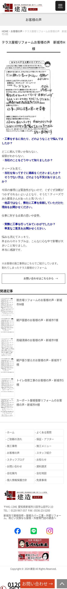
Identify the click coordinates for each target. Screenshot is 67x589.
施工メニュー (43, 446)
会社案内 (12, 473)
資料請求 (41, 466)
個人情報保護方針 (17, 480)
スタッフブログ (15, 459)
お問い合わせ (14, 466)
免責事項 (41, 480)
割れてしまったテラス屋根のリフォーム (24, 267)
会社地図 (41, 473)
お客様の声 (13, 453)
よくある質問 (43, 432)
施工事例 (12, 446)
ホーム (10, 432)
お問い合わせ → (37, 584)
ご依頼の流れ (14, 439)
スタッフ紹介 (43, 453)
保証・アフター (45, 439)
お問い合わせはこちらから (39, 278)
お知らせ (41, 459)
